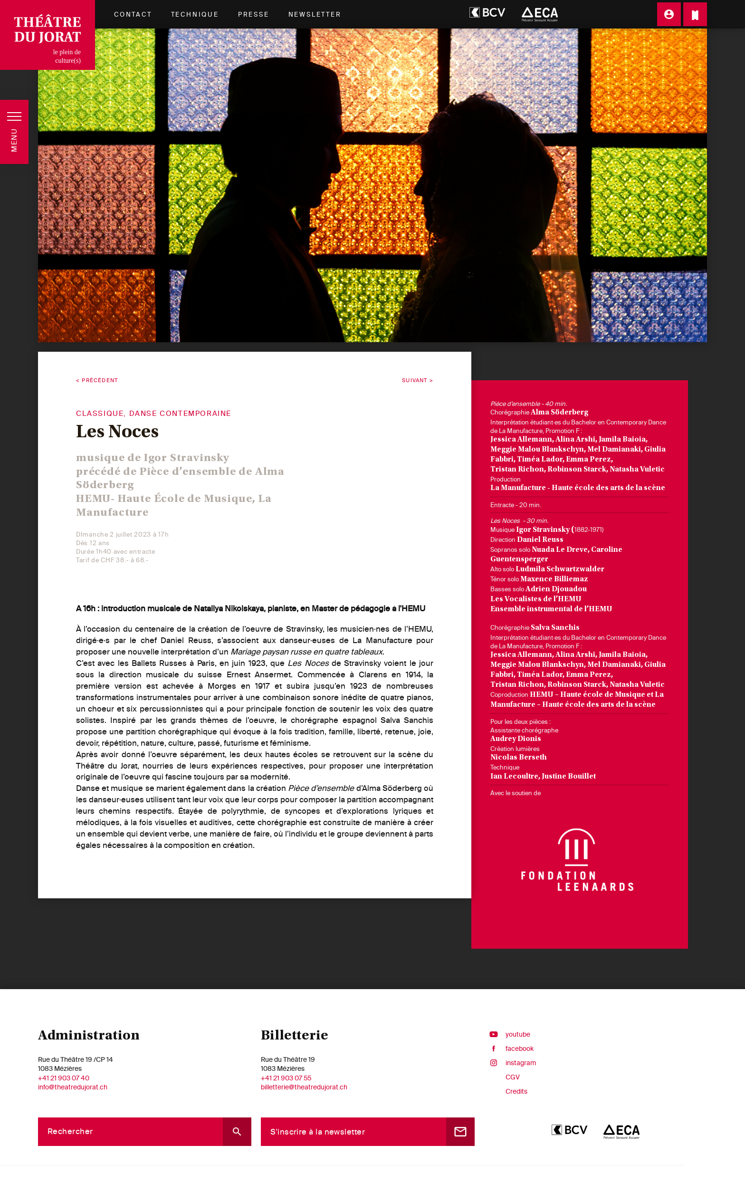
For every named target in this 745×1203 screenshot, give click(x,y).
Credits (516, 1091)
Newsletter (315, 14)
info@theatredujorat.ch (72, 1087)
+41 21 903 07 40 (63, 1078)
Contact (133, 14)
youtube (507, 1034)
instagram (510, 1063)
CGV (513, 1077)
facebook (509, 1048)
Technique (195, 14)
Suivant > (417, 380)
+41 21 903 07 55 (286, 1078)
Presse (253, 14)
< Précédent (97, 380)
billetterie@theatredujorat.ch (304, 1087)
